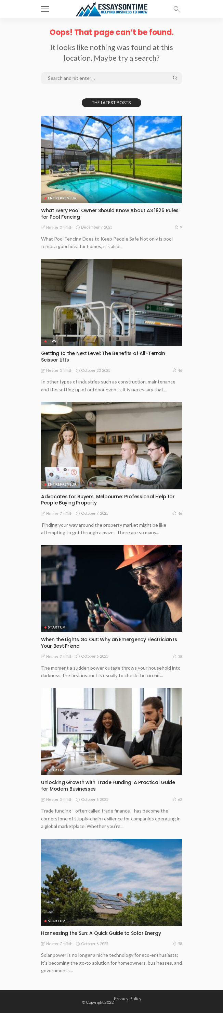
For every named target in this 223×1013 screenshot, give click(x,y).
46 (177, 370)
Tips (52, 341)
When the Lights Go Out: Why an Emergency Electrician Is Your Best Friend (109, 642)
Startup (56, 627)
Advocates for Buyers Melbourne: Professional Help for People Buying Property (108, 499)
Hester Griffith (59, 227)
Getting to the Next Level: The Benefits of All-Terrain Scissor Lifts (103, 356)
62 (177, 799)
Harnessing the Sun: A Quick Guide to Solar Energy (101, 933)
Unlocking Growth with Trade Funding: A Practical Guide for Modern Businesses (108, 785)
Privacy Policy (128, 998)
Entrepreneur (62, 198)
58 (177, 656)
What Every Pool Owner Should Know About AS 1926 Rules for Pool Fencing (110, 213)
